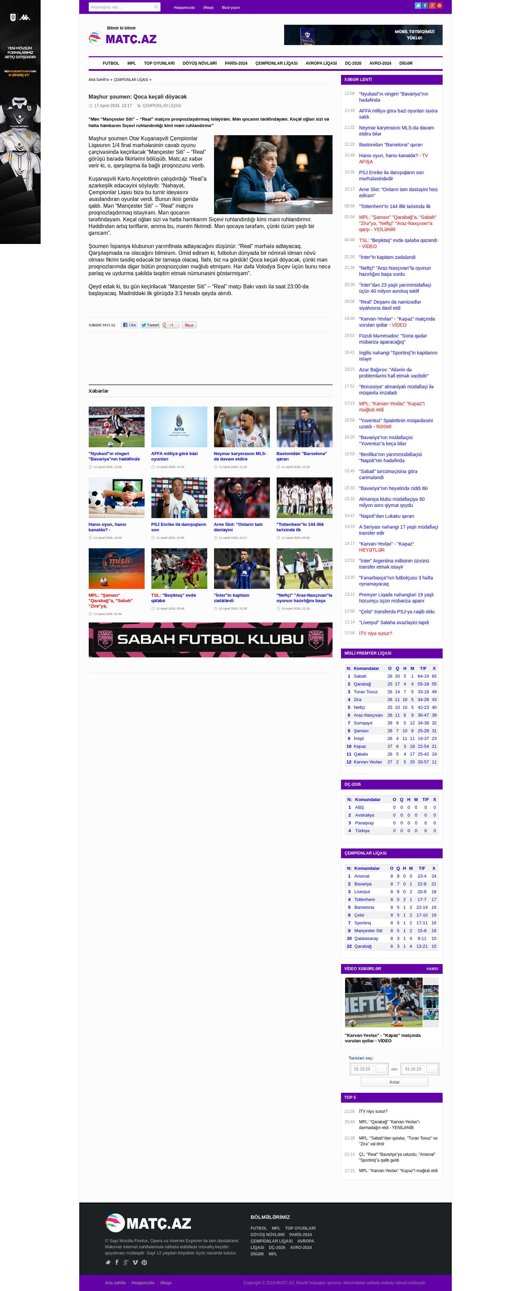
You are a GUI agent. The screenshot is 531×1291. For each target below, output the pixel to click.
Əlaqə (208, 7)
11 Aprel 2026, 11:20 (296, 467)
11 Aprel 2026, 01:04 (108, 614)
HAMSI (432, 969)
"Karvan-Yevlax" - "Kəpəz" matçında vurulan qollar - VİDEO (383, 1038)
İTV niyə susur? (373, 1111)
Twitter (418, 5)
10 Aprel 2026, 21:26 (296, 608)
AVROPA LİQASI (321, 63)
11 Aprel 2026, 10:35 (170, 537)
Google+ (432, 5)
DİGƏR (406, 63)
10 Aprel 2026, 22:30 (233, 608)
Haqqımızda (184, 7)
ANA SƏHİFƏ (99, 80)
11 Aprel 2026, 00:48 (170, 608)
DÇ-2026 (353, 63)
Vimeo (135, 1262)
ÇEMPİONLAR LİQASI (277, 63)
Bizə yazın (231, 7)
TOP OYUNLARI (159, 63)
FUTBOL (111, 63)
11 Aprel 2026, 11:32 (233, 467)
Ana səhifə (115, 1282)
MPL (131, 63)
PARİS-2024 (236, 63)
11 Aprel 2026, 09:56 (296, 537)
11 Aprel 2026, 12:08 (108, 467)
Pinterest (439, 5)
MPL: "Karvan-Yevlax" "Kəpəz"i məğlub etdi (398, 1170)
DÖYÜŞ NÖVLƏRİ (200, 63)
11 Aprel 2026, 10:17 (233, 537)
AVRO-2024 (380, 63)
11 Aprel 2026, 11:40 (170, 467)
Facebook (425, 5)
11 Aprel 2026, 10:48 (108, 537)
